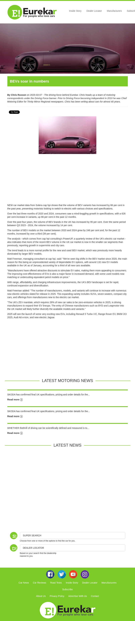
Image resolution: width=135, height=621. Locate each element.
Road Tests (56, 582)
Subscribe (67, 589)
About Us (41, 596)
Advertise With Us (77, 596)
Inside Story (75, 11)
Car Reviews (39, 582)
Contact (95, 596)
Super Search (32, 535)
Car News (24, 582)
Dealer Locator (94, 11)
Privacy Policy (57, 596)
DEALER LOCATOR (33, 548)
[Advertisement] (67, 180)
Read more (15, 399)
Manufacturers (114, 11)
